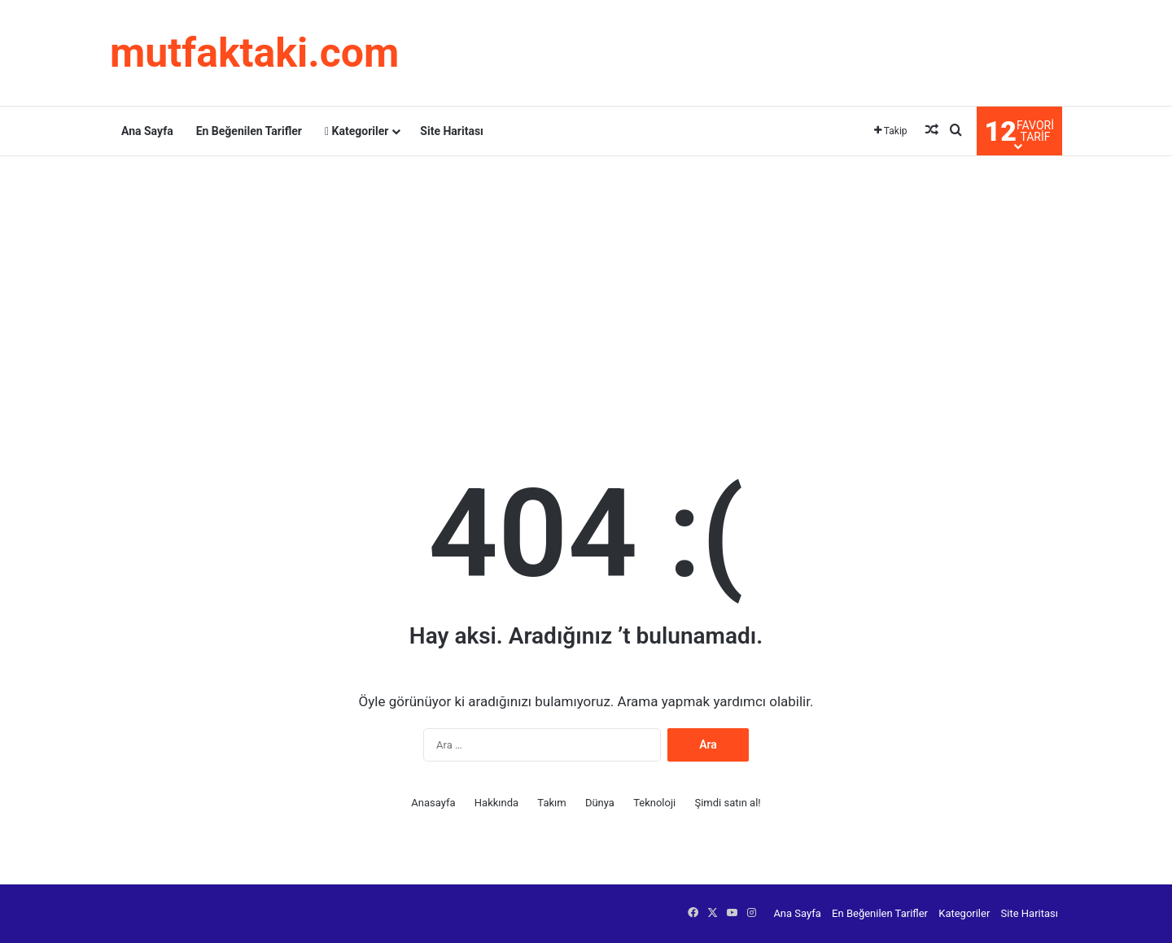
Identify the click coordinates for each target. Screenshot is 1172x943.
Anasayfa (433, 803)
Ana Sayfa (147, 131)
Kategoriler (356, 131)
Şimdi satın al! (727, 803)
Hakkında (496, 803)
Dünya (599, 803)
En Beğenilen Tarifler (249, 131)
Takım (551, 803)
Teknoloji (654, 803)
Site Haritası (451, 131)
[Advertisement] (586, 286)
